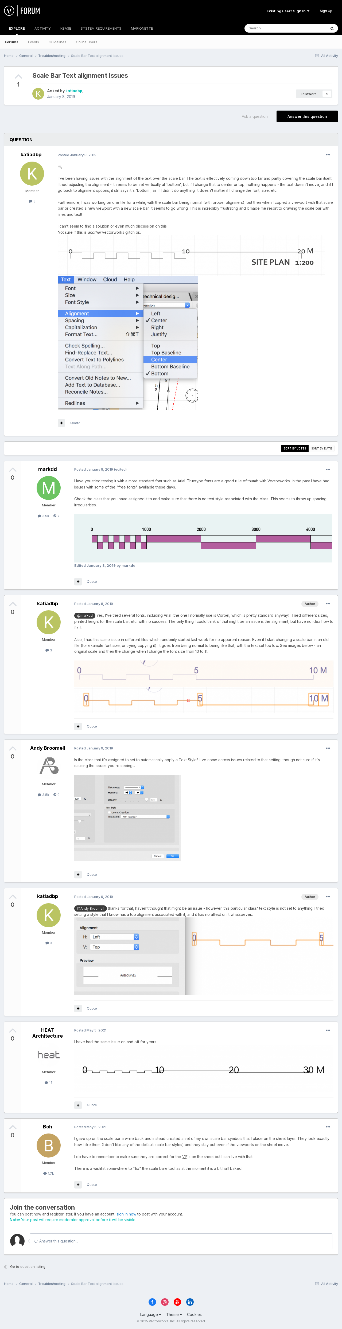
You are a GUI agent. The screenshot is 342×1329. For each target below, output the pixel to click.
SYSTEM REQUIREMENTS (101, 28)
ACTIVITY (42, 28)
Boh (47, 1126)
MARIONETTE (142, 28)
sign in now (126, 1214)
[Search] (271, 28)
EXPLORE (17, 30)
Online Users (86, 42)
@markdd (85, 615)
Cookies (194, 1314)
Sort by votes (295, 448)
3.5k (43, 794)
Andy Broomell (47, 748)
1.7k (48, 1173)
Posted (77, 155)
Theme (174, 1314)
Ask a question (255, 116)
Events (33, 42)
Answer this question (307, 116)
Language (150, 1314)
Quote (75, 423)
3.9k (43, 516)
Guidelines (57, 42)
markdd (47, 469)
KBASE (65, 28)
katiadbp (73, 90)
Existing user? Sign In (288, 11)
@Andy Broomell (90, 908)
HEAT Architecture (47, 1033)
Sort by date (321, 448)
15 (49, 1082)
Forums (11, 42)
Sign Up (326, 11)
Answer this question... (56, 1241)
